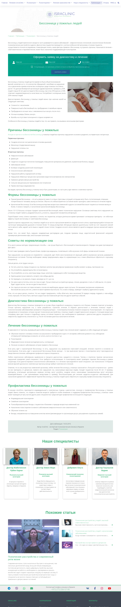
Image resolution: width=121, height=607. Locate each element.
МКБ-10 (113, 3)
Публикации (95, 3)
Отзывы (106, 3)
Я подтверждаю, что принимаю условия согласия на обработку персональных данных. (62, 68)
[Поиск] (118, 3)
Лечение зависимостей (63, 3)
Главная (4, 3)
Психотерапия (45, 3)
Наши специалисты (82, 3)
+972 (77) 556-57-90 (60, 590)
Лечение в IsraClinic (17, 3)
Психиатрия (32, 3)
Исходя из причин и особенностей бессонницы (25, 135)
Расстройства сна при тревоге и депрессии (90, 543)
